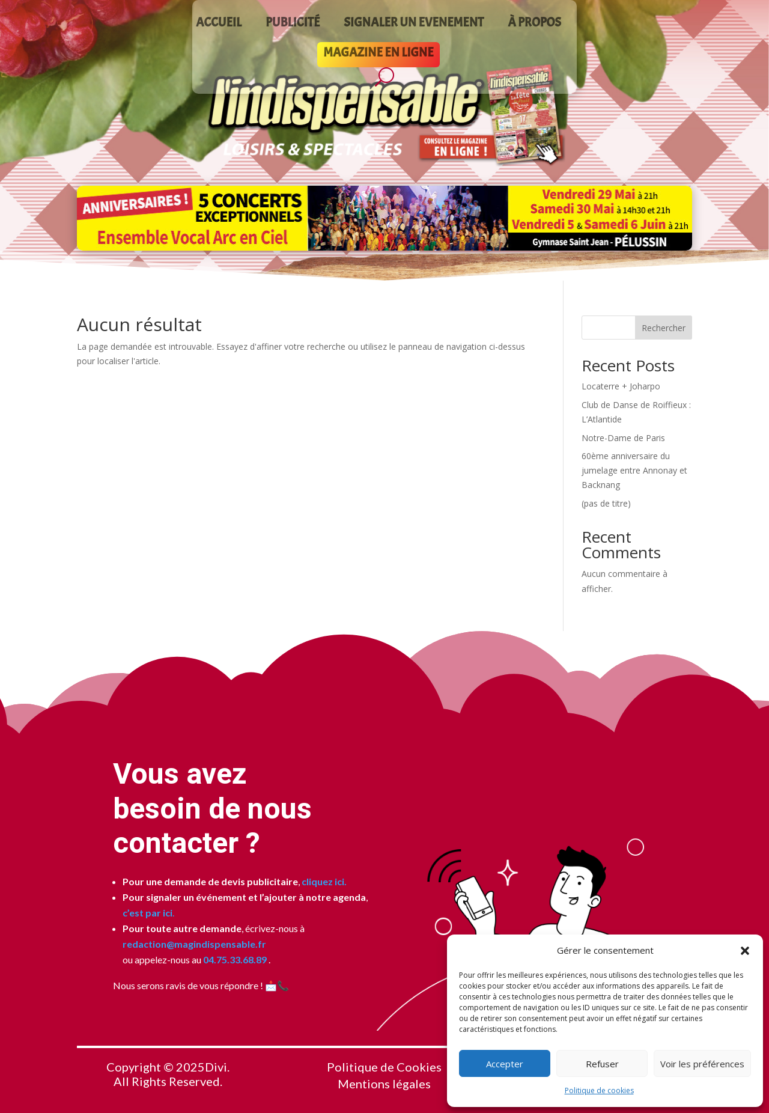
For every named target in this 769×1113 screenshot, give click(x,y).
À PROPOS (534, 24)
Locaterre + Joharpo (621, 386)
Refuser (602, 1064)
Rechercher (663, 328)
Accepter (504, 1064)
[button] (745, 951)
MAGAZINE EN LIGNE (378, 54)
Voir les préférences (702, 1064)
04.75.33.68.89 (234, 959)
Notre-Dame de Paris (623, 438)
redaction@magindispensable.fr (194, 944)
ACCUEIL (219, 24)
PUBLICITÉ (293, 24)
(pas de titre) (606, 503)
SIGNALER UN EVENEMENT (414, 24)
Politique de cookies (599, 1090)
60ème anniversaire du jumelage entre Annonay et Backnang (634, 470)
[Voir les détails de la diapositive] (384, 218)
